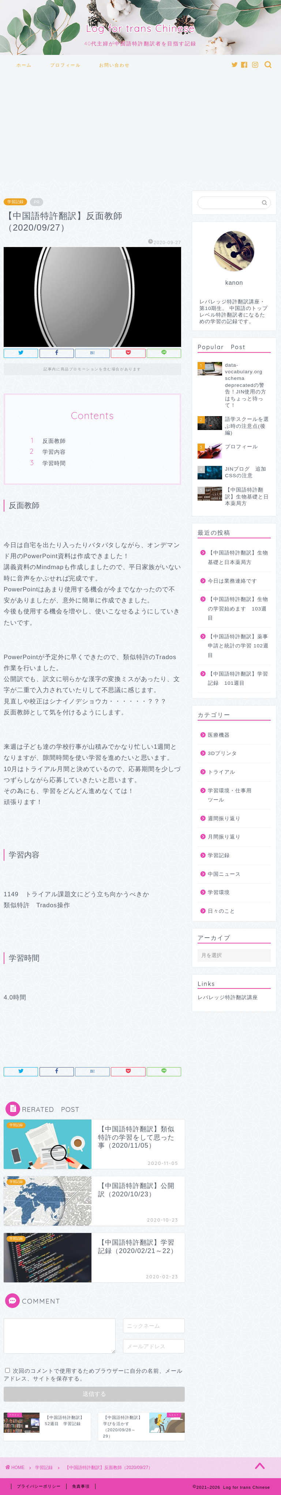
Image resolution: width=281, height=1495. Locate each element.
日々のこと (221, 911)
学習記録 (15, 202)
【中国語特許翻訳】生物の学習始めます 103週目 (238, 609)
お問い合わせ (114, 65)
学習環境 (219, 892)
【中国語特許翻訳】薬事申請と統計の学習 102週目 (238, 646)
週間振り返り (224, 818)
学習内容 (54, 451)
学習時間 (54, 463)
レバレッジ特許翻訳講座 (228, 997)
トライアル (221, 772)
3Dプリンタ (222, 753)
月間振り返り (224, 837)
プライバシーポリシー (39, 1486)
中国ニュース (224, 874)
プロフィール (65, 65)
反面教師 (54, 440)
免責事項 (81, 1486)
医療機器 (219, 735)
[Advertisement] (140, 129)
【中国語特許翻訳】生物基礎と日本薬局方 (238, 557)
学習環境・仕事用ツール (230, 795)
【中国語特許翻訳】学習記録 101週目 (238, 678)
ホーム (24, 65)
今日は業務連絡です (232, 581)
